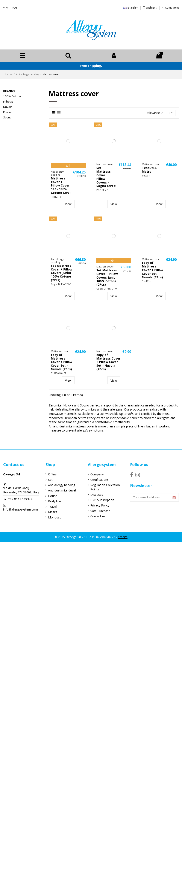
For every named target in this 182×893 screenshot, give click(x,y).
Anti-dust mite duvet (62, 490)
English (130, 7)
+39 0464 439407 (20, 503)
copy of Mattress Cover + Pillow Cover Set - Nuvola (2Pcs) (152, 270)
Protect (7, 112)
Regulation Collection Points (105, 487)
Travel (52, 507)
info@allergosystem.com (20, 514)
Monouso (54, 517)
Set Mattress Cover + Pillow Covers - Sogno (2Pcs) (106, 177)
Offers (52, 474)
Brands (9, 91)
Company (96, 474)
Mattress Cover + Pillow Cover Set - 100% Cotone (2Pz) (61, 185)
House (52, 496)
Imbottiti (8, 102)
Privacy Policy (99, 505)
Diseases (96, 495)
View (68, 204)
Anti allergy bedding (61, 485)
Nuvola (7, 107)
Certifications (99, 480)
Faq (14, 7)
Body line (54, 501)
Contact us (97, 516)
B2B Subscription (102, 500)
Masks (52, 512)
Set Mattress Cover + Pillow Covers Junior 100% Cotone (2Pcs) (61, 273)
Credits (122, 537)
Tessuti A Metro (149, 170)
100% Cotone (12, 96)
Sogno (7, 117)
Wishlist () (150, 7)
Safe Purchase (100, 511)
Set (50, 480)
